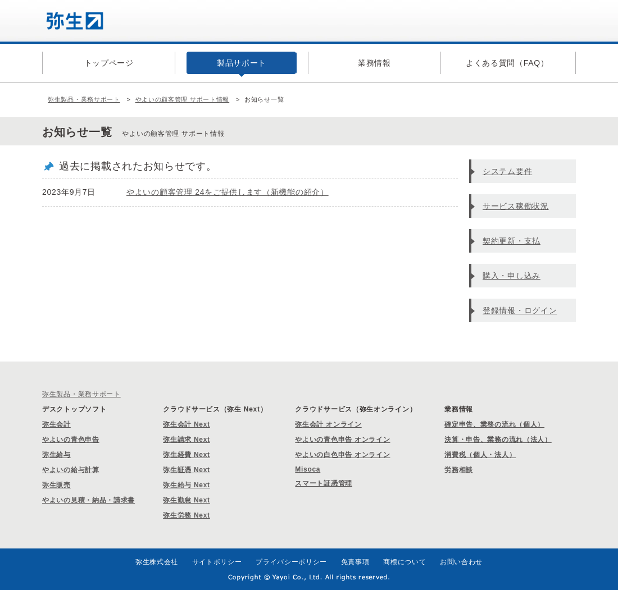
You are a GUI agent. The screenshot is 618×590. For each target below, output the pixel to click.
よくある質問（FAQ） (507, 62)
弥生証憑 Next (186, 470)
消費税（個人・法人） (480, 455)
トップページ (109, 62)
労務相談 (458, 470)
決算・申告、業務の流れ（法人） (498, 439)
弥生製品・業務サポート (84, 99)
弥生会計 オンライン (328, 424)
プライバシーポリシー (291, 562)
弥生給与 (56, 455)
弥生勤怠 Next (186, 500)
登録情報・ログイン (520, 310)
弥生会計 (56, 424)
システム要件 (507, 171)
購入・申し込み (511, 275)
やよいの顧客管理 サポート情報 (182, 99)
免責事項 (355, 562)
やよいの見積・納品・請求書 (88, 500)
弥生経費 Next (186, 455)
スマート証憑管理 (323, 483)
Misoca (307, 469)
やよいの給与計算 (70, 470)
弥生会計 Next (186, 424)
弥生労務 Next (186, 515)
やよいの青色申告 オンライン (342, 439)
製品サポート (241, 62)
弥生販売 (56, 485)
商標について (404, 562)
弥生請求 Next (186, 439)
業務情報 (374, 62)
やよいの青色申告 (70, 439)
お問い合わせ (461, 562)
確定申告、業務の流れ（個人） (494, 424)
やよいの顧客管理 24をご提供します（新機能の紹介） (227, 191)
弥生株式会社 (156, 562)
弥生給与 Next (186, 485)
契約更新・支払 (511, 240)
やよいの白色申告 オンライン (342, 455)
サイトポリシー (217, 562)
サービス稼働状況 (516, 206)
